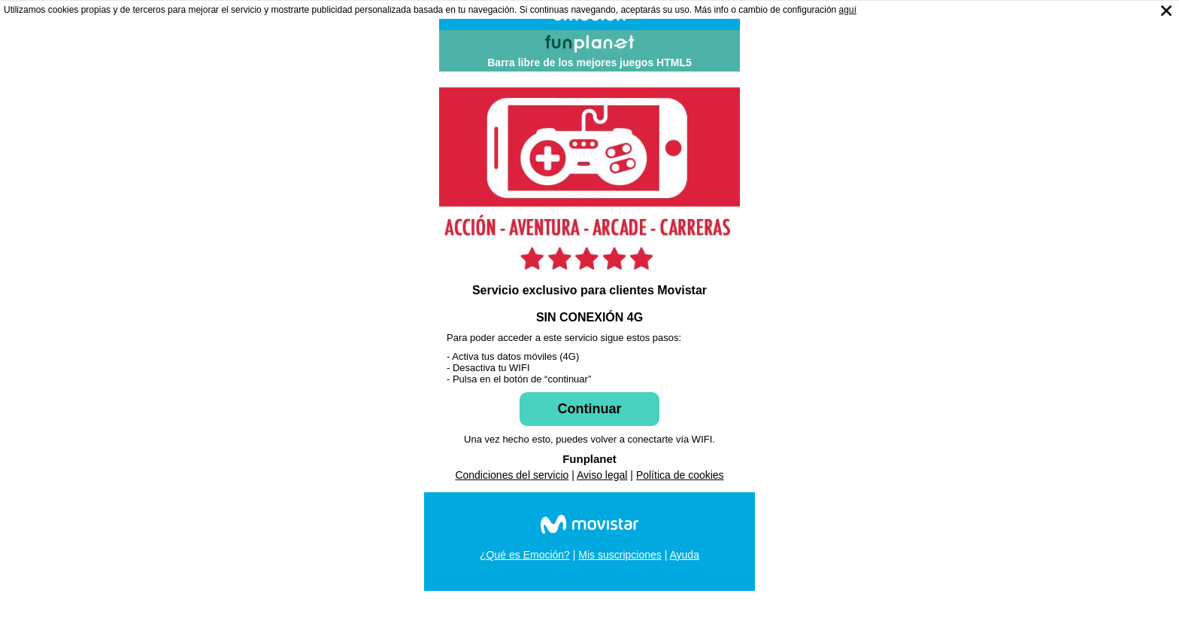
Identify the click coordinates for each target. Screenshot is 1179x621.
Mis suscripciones (619, 555)
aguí (847, 10)
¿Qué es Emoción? (525, 555)
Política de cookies (680, 475)
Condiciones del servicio (511, 475)
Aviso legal (602, 475)
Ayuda (684, 555)
